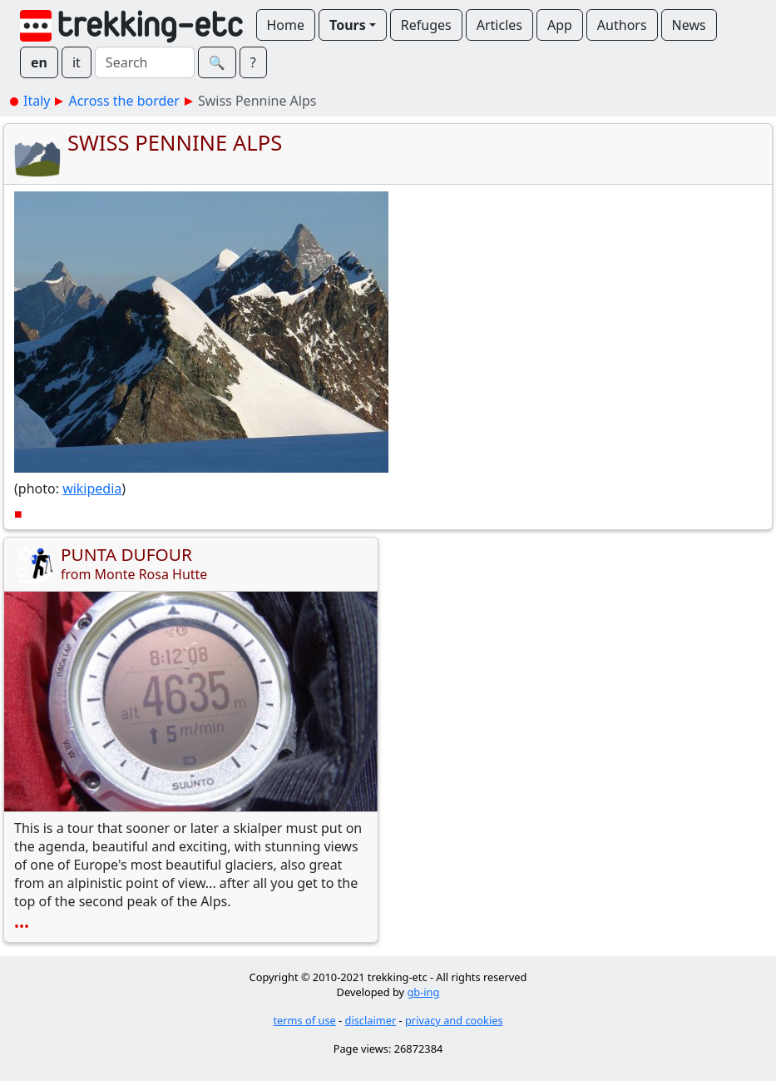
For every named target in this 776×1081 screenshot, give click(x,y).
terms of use (304, 1020)
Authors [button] (622, 25)
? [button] (253, 62)
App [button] (559, 25)
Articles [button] (499, 25)
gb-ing (423, 991)
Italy (36, 101)
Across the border (124, 101)
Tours (347, 25)
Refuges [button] (426, 25)
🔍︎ (217, 62)
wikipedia (91, 488)
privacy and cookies (454, 1020)
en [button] (39, 62)
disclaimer (371, 1020)
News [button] (689, 25)
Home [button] (286, 25)
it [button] (76, 62)
